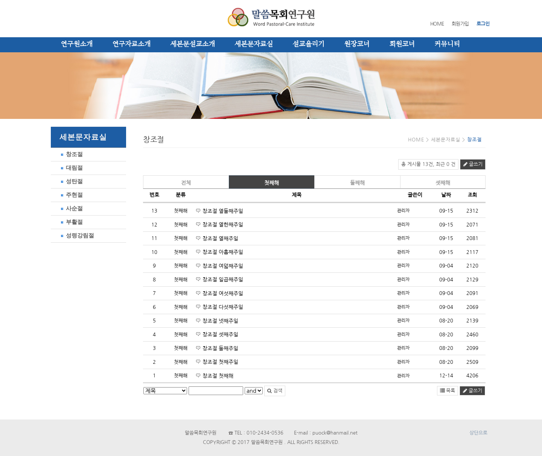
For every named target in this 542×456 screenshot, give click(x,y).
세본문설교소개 (192, 44)
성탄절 (70, 181)
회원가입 (460, 23)
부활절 (70, 222)
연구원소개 (77, 44)
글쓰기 (473, 164)
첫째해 (271, 182)
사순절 (70, 208)
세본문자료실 (253, 44)
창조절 (70, 154)
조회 (472, 195)
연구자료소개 (131, 44)
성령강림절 (76, 235)
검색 (274, 390)
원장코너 (357, 44)
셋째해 (442, 182)
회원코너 (402, 44)
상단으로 (478, 432)
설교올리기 (308, 44)
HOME (437, 23)
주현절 (70, 195)
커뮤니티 (447, 44)
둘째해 (357, 182)
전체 (186, 182)
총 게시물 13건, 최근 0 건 (428, 164)
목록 (447, 390)
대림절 (70, 167)
